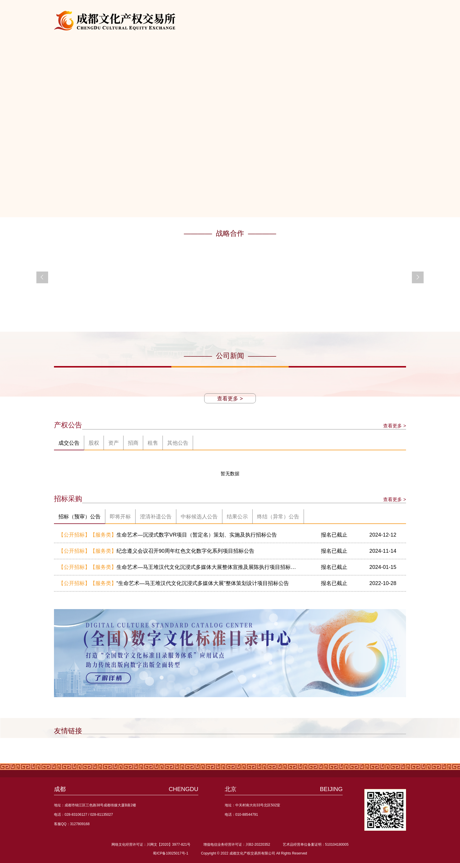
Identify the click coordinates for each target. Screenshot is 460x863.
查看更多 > (230, 399)
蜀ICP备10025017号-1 (170, 853)
